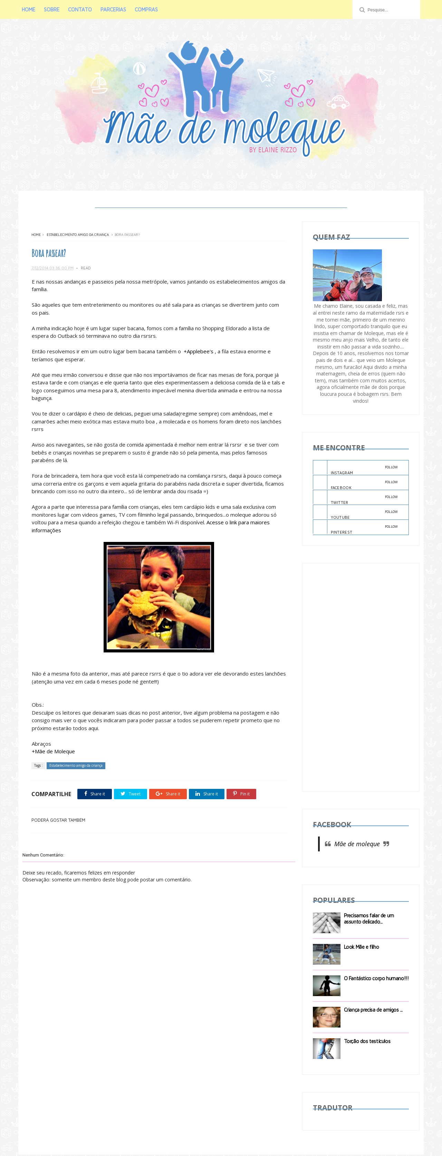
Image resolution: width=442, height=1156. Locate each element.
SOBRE (52, 9)
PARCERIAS (114, 9)
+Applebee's (198, 352)
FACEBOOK (355, 483)
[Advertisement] (361, 678)
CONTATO (81, 9)
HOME (29, 9)
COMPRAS (146, 9)
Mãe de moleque (357, 845)
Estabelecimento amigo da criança (78, 236)
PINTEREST (355, 528)
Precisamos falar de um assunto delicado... (369, 920)
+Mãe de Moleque (53, 752)
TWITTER (355, 498)
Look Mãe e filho (361, 948)
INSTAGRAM (355, 468)
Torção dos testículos (367, 1042)
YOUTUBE (355, 513)
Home (36, 236)
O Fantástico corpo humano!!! (376, 979)
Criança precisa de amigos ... (373, 1011)
